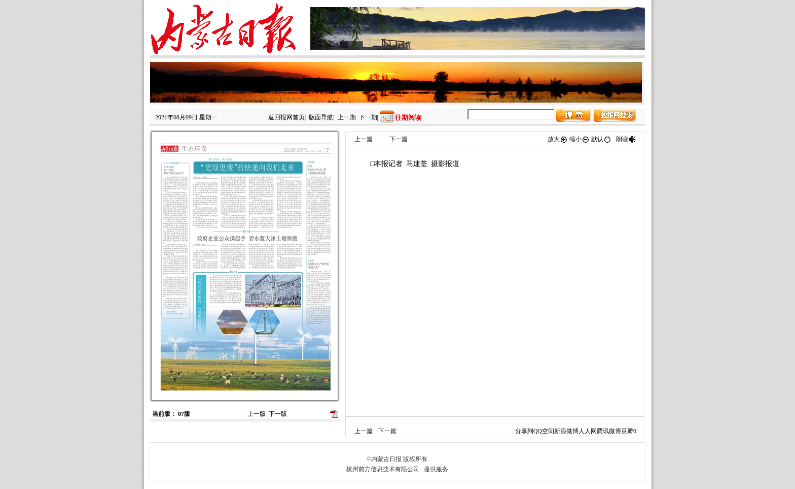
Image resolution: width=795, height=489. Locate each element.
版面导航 (321, 117)
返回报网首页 (286, 117)
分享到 (524, 431)
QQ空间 (543, 431)
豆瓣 (627, 431)
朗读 (626, 139)
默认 (601, 139)
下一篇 (398, 139)
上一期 (347, 117)
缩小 (579, 139)
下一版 (278, 413)
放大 (558, 139)
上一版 (256, 413)
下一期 (368, 117)
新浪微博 (566, 431)
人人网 (588, 431)
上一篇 (363, 139)
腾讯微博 (609, 431)
